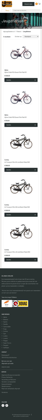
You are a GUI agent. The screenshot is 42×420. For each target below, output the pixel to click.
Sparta (5, 322)
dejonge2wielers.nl (9, 31)
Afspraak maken (28, 4)
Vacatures (5, 392)
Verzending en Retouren (9, 379)
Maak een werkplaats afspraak (11, 388)
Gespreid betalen (7, 384)
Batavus (5, 319)
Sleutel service (6, 386)
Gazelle (5, 324)
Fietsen (19, 31)
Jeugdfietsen (27, 31)
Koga (4, 329)
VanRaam (6, 347)
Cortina (5, 331)
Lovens (5, 338)
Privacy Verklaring (7, 377)
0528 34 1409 (5, 367)
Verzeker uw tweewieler (9, 382)
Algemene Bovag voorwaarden (11, 375)
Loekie (5, 336)
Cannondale (6, 326)
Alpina (5, 317)
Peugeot (5, 345)
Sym (4, 333)
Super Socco (7, 343)
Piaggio (5, 340)
